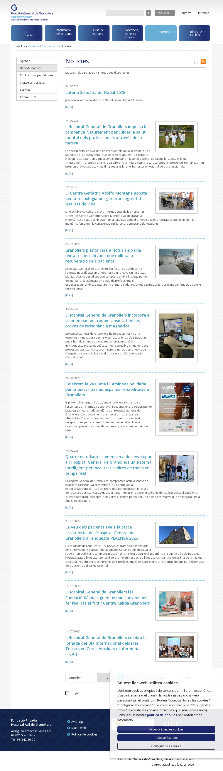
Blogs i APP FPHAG (193, 32)
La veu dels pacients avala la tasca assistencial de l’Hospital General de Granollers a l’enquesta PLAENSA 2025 (101, 532)
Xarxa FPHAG (28, 97)
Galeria (25, 90)
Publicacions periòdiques (36, 75)
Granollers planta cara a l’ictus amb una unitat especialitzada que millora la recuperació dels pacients (103, 255)
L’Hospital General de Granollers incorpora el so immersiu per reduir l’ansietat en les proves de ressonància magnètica (108, 320)
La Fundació (25, 34)
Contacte (185, 13)
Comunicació (162, 32)
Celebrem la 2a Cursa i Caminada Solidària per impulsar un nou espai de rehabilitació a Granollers (107, 389)
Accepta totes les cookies (166, 729)
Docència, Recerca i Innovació (126, 33)
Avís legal (77, 721)
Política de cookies (84, 734)
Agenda (25, 61)
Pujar (75, 693)
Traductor (162, 13)
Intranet (203, 13)
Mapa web (78, 728)
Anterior (75, 677)
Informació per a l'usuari (59, 32)
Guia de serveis (92, 34)
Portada (34, 46)
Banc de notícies (31, 68)
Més (69, 107)
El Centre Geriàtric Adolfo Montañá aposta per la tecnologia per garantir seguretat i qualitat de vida (106, 198)
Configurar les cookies (166, 746)
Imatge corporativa (32, 83)
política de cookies (162, 715)
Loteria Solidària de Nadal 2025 (95, 92)
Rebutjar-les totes (166, 737)
